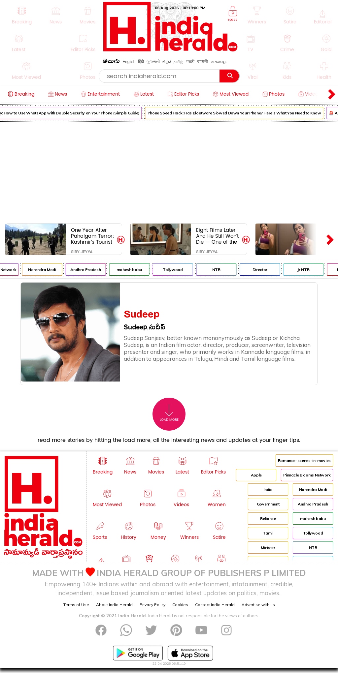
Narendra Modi (45, 269)
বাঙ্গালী (202, 61)
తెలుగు (111, 62)
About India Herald (114, 604)
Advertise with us (258, 604)
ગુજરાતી (153, 61)
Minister (268, 547)
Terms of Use (76, 604)
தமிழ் (179, 61)
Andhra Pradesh (89, 269)
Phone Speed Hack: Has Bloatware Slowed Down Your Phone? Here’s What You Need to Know (237, 112)
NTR (220, 269)
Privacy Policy (152, 604)
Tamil (268, 533)
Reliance (268, 518)
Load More (169, 413)
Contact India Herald (215, 604)
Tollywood (176, 269)
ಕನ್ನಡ (166, 61)
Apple (256, 475)
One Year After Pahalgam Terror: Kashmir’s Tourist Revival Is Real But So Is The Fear (93, 236)
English (128, 61)
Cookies (180, 604)
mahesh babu (132, 269)
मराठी (190, 61)
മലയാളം (219, 61)
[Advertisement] (169, 171)
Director (263, 269)
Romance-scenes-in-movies (304, 460)
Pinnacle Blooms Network (307, 475)
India (267, 489)
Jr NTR (307, 269)
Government (268, 504)
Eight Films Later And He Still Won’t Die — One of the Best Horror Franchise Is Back (217, 236)
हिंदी (141, 61)
